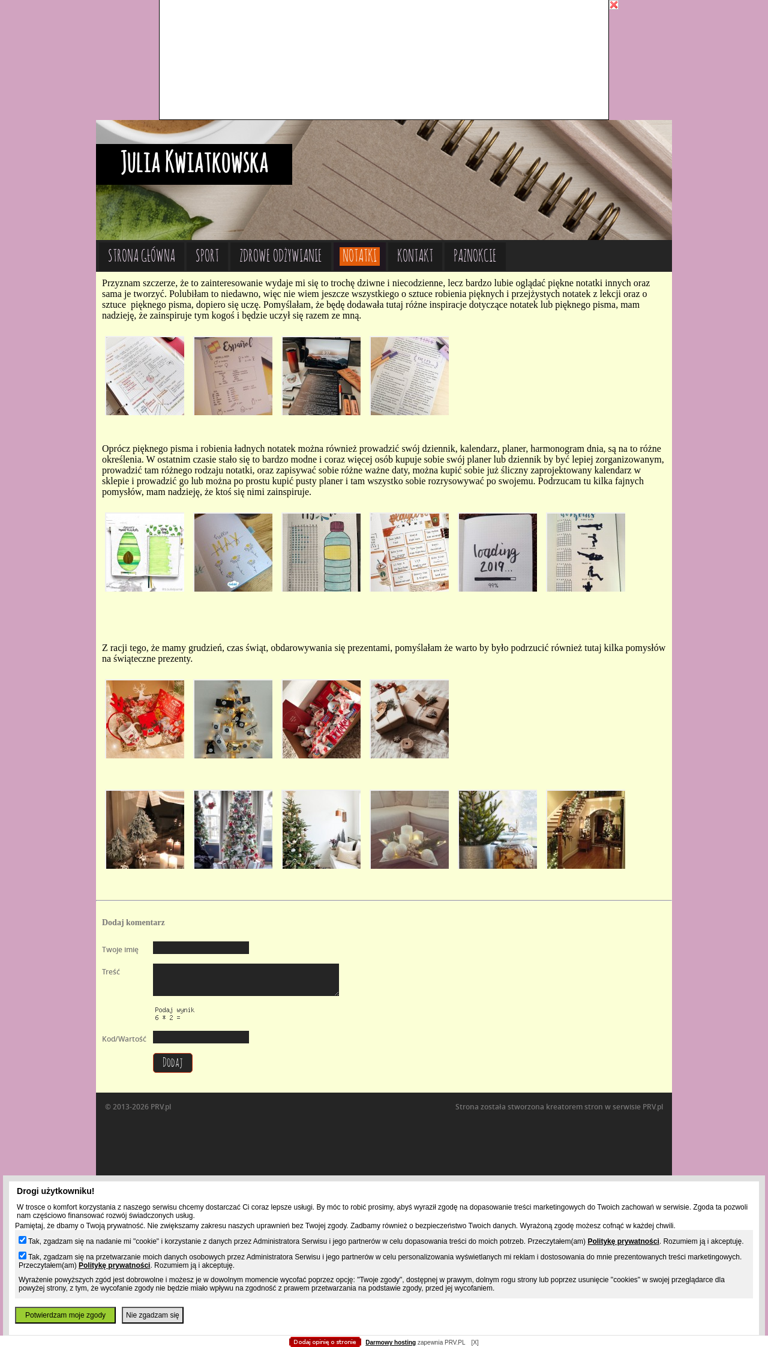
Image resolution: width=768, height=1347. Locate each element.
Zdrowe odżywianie (280, 256)
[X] (474, 1342)
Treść (111, 972)
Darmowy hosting (390, 1342)
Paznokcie (475, 256)
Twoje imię (120, 949)
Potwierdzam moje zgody (65, 1315)
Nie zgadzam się (152, 1315)
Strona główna (141, 256)
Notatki (360, 256)
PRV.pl (653, 1107)
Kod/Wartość (124, 1039)
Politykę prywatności (623, 1241)
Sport (207, 256)
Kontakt (415, 256)
